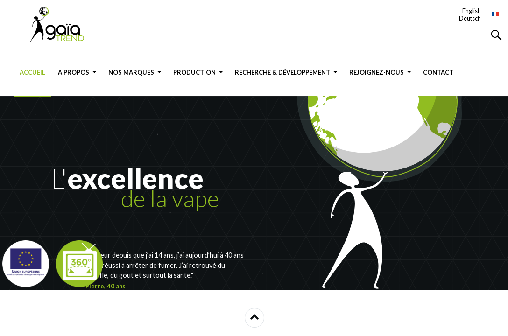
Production (194, 72)
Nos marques (131, 72)
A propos (73, 72)
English (471, 10)
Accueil (32, 72)
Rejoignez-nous (376, 72)
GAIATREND (63, 24)
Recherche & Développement (282, 72)
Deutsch (470, 18)
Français (496, 14)
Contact (438, 72)
